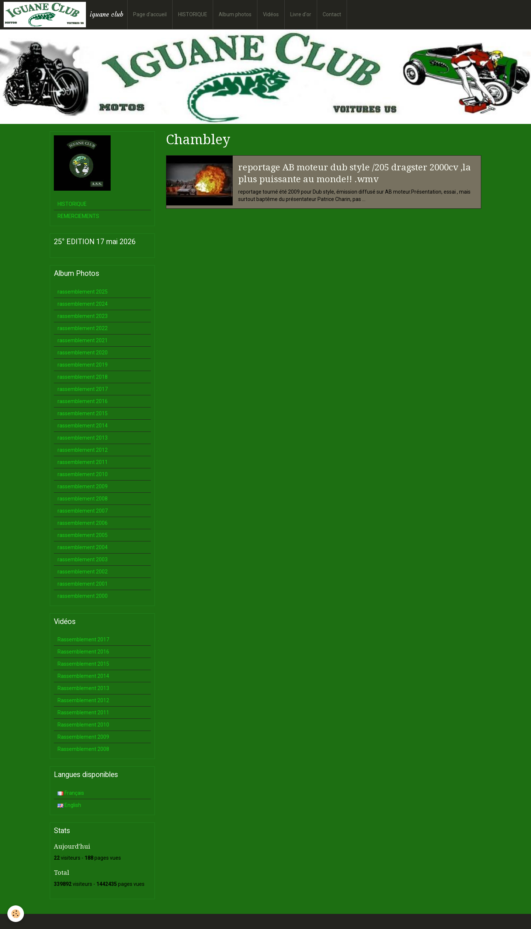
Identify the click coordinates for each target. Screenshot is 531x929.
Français (71, 793)
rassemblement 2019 (83, 365)
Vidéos (271, 14)
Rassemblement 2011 (83, 712)
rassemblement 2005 (83, 535)
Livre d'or (300, 14)
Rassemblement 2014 (83, 676)
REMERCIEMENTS (78, 216)
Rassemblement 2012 (83, 700)
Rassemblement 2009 (83, 737)
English (69, 805)
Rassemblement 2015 (83, 664)
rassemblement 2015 (83, 413)
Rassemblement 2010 (83, 725)
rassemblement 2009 (83, 486)
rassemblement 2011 (83, 462)
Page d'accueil (150, 14)
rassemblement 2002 (83, 572)
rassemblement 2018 (83, 377)
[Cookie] (15, 913)
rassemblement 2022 (83, 328)
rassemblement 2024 (83, 304)
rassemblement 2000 (83, 596)
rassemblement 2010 (83, 474)
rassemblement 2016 (83, 401)
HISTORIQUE (192, 14)
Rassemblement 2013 (83, 688)
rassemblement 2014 (83, 426)
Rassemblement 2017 (83, 639)
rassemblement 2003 (83, 559)
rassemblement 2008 (83, 499)
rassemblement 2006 (83, 523)
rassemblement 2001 (83, 584)
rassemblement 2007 (83, 511)
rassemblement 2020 (83, 353)
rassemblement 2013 (83, 438)
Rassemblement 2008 (83, 749)
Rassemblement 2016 (83, 652)
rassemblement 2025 (83, 292)
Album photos (235, 14)
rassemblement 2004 (83, 547)
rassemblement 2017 (83, 389)
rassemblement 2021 (83, 340)
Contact (332, 14)
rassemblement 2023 (83, 316)
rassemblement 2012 (83, 450)
